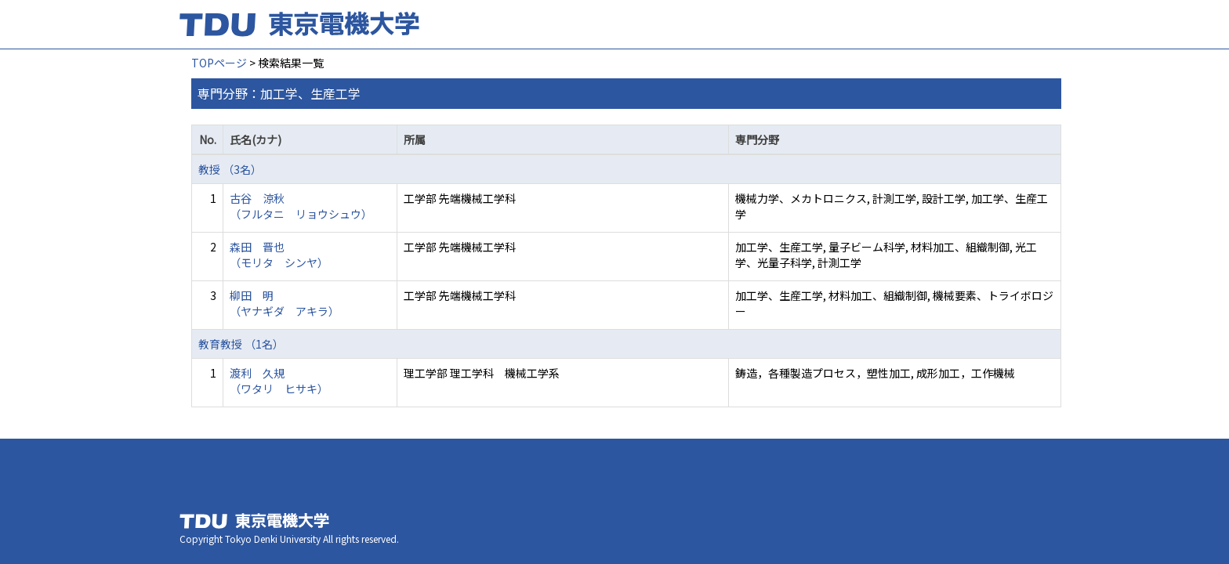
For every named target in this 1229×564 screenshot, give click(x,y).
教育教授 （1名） (241, 344)
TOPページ (219, 62)
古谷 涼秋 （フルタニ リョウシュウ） (301, 206)
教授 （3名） (230, 169)
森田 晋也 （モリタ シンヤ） (279, 254)
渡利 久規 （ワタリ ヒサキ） (279, 380)
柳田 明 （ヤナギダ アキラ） (284, 303)
